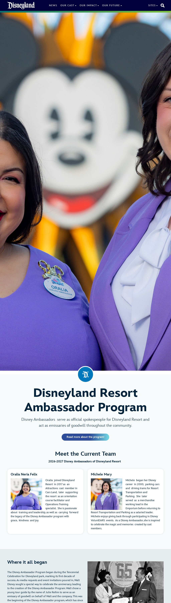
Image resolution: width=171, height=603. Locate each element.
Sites (152, 5)
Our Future (111, 5)
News (53, 5)
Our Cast (67, 5)
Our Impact (88, 5)
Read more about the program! (85, 437)
